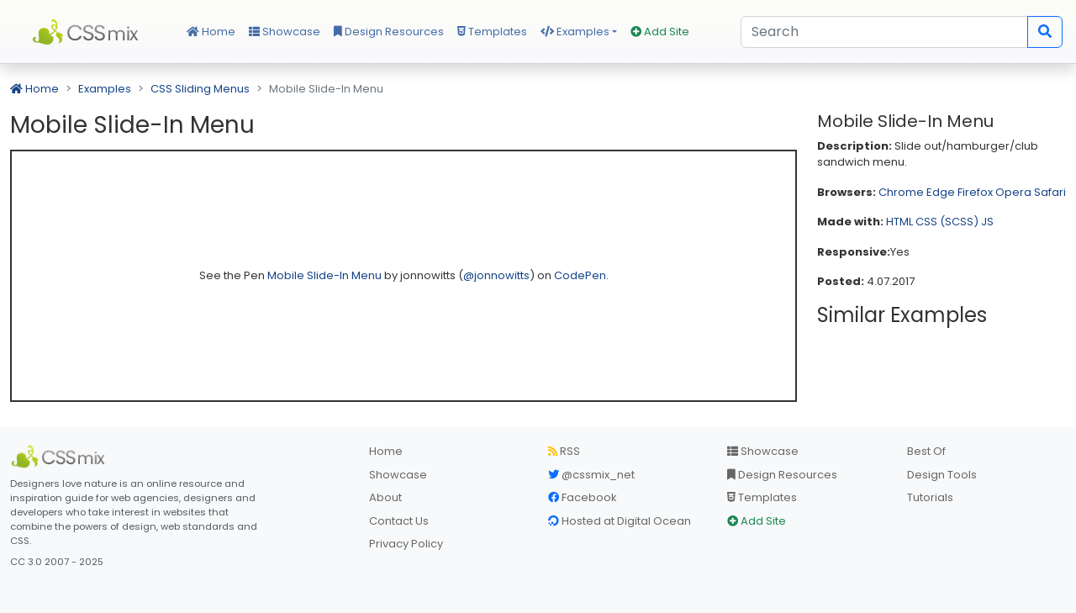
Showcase (284, 32)
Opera (1013, 192)
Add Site (659, 32)
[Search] (884, 32)
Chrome (901, 192)
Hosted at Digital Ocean (619, 521)
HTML (899, 222)
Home (211, 32)
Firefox (975, 192)
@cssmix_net (591, 475)
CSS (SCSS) (946, 222)
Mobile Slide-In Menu (325, 275)
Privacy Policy (406, 544)
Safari (1050, 192)
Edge (940, 192)
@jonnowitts (496, 275)
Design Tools (942, 475)
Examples (575, 32)
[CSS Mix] (60, 456)
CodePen (580, 275)
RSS (564, 451)
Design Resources (389, 32)
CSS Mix (88, 32)
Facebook (582, 497)
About (385, 497)
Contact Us (399, 521)
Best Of (926, 451)
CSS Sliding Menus (200, 89)
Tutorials (930, 497)
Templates (492, 32)
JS (987, 222)
